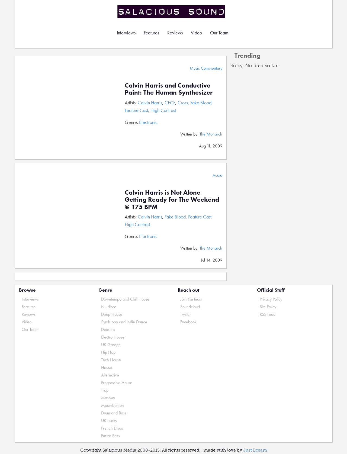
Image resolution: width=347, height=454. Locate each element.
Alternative (110, 375)
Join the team (191, 299)
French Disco (112, 428)
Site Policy (268, 307)
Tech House (111, 360)
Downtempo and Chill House (125, 299)
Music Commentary (206, 68)
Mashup (108, 398)
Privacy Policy (271, 299)
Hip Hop (108, 352)
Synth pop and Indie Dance (124, 322)
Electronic (148, 122)
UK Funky (109, 420)
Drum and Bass (113, 413)
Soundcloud (190, 307)
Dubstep (108, 329)
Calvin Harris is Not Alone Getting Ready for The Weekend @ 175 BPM (172, 199)
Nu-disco (108, 307)
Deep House (111, 314)
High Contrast (163, 110)
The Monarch (211, 134)
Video (196, 33)
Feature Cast (136, 110)
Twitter (185, 314)
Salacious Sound (171, 11)
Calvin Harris (150, 102)
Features (151, 33)
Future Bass (110, 436)
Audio (217, 175)
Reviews (175, 33)
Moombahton (112, 405)
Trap (104, 390)
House (106, 367)
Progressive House (116, 382)
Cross (183, 102)
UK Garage (111, 344)
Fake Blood (200, 102)
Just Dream (255, 450)
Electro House (112, 337)
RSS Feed (267, 314)
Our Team (219, 33)
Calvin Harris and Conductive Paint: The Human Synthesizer (169, 88)
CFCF (170, 102)
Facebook (188, 322)
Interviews (126, 33)
